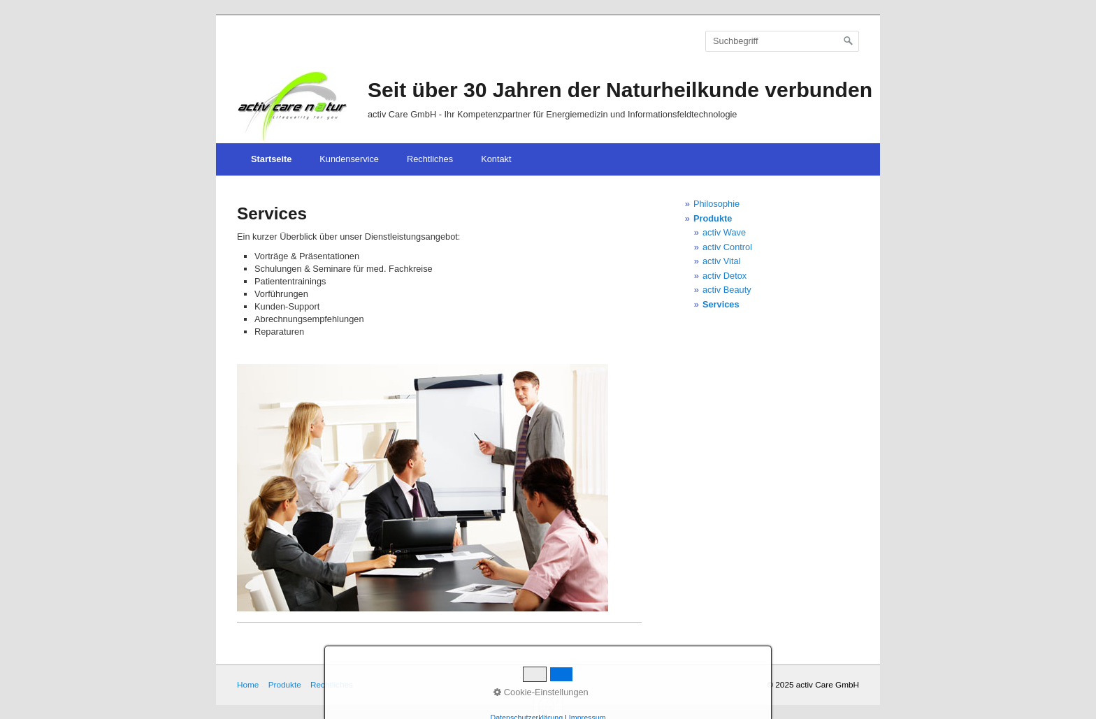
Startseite (271, 159)
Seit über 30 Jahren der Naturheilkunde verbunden (620, 89)
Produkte (712, 218)
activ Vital (721, 261)
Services (721, 304)
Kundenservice (349, 159)
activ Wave (724, 232)
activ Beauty (726, 289)
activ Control (727, 247)
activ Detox (724, 275)
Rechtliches (430, 159)
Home (248, 684)
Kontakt (496, 159)
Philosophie (716, 203)
